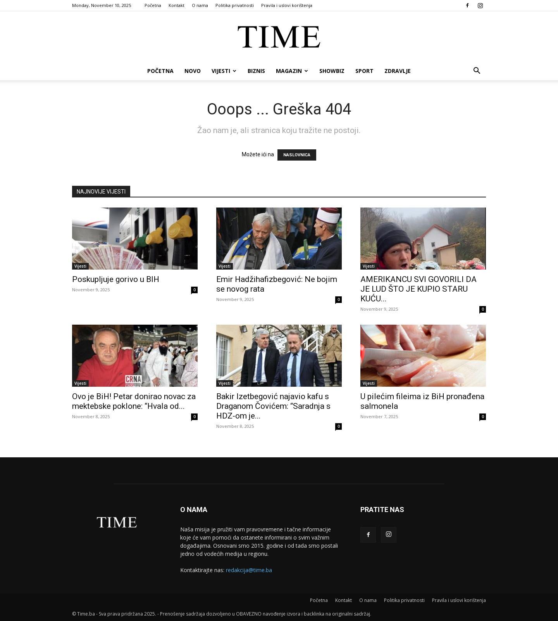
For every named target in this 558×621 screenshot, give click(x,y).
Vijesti (224, 70)
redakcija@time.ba (249, 570)
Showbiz (331, 70)
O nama (200, 5)
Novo (192, 70)
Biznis (256, 70)
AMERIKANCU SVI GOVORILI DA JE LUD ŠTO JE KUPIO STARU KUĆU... (418, 289)
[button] (476, 71)
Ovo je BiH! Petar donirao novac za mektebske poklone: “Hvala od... (134, 401)
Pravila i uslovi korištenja (286, 5)
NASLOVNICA (296, 154)
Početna (153, 5)
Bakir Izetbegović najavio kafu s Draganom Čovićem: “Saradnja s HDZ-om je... (273, 406)
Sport (364, 70)
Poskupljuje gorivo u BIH (115, 279)
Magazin (292, 70)
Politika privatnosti (234, 5)
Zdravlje (397, 70)
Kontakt (176, 5)
